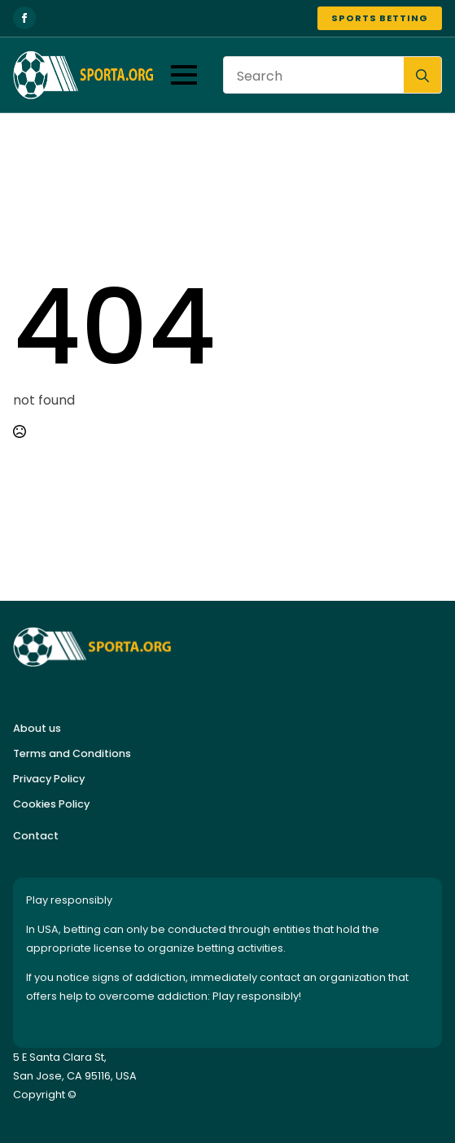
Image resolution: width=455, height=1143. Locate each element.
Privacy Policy (49, 779)
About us (37, 728)
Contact (36, 836)
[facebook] (24, 18)
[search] (422, 75)
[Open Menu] (184, 75)
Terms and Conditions (72, 753)
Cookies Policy (51, 804)
